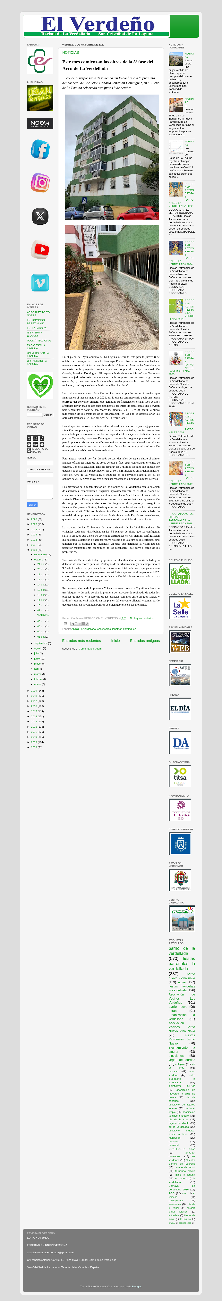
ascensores (104, 628)
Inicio (115, 641)
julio (37, 653)
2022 (34, 539)
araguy (172, 1223)
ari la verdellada (179, 1126)
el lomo (180, 1178)
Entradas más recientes (81, 641)
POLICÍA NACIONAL (39, 340)
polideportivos (176, 1200)
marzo (38, 674)
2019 (34, 690)
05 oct (41, 631)
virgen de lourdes (182, 1060)
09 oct (41, 610)
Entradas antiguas (145, 641)
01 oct (41, 636)
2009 (34, 742)
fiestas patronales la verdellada (182, 963)
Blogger (136, 1286)
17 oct (41, 579)
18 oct (41, 574)
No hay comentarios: (142, 618)
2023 (34, 534)
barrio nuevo (178, 1006)
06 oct (41, 626)
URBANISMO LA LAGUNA (37, 362)
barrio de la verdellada (182, 951)
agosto (38, 648)
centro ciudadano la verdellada (182, 1079)
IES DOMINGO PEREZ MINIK (36, 322)
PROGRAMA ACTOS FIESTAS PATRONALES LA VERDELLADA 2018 (181, 518)
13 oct (41, 589)
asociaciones (185, 1223)
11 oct (41, 600)
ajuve (182, 982)
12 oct (41, 594)
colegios (180, 1064)
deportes (174, 1141)
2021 (34, 544)
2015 (34, 711)
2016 (34, 706)
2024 (34, 529)
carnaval (174, 1145)
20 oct (41, 569)
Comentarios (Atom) (91, 648)
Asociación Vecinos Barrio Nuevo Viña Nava (182, 1027)
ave (184, 1193)
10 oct (41, 605)
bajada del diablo (179, 1123)
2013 (34, 721)
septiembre (41, 643)
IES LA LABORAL (37, 328)
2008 (34, 747)
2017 (34, 701)
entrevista (174, 1215)
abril (37, 668)
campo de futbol (185, 1167)
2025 (34, 524)
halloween (175, 1137)
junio (37, 658)
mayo (37, 663)
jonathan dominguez (124, 628)
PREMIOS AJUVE (182, 1086)
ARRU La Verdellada (84, 628)
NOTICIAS (70, 53)
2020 (34, 550)
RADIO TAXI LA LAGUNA (36, 347)
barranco (174, 1071)
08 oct (41, 621)
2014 (34, 716)
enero (38, 684)
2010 (34, 736)
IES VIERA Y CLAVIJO (34, 334)
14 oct (41, 584)
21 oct (41, 564)
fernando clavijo (185, 1171)
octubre (39, 559)
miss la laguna (185, 1174)
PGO (172, 1193)
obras (173, 1010)
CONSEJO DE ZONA (182, 1148)
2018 (34, 695)
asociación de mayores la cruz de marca (182, 1093)
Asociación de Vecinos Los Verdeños (182, 998)
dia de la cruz (178, 1119)
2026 (34, 519)
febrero (38, 679)
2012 (34, 726)
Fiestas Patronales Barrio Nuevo (182, 1039)
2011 (34, 731)
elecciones (176, 1055)
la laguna (185, 1219)
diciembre (40, 554)
